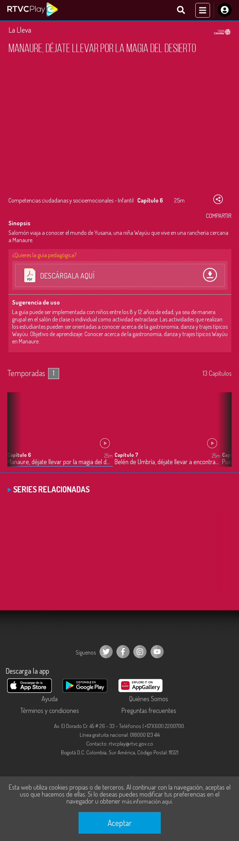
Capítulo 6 (19, 455)
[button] (222, 435)
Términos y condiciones (49, 710)
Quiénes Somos (148, 699)
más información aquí (147, 801)
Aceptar (120, 823)
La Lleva (19, 29)
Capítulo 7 (126, 455)
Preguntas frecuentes (148, 710)
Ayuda (49, 699)
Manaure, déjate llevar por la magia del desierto (60, 462)
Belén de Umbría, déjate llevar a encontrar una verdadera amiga (167, 462)
